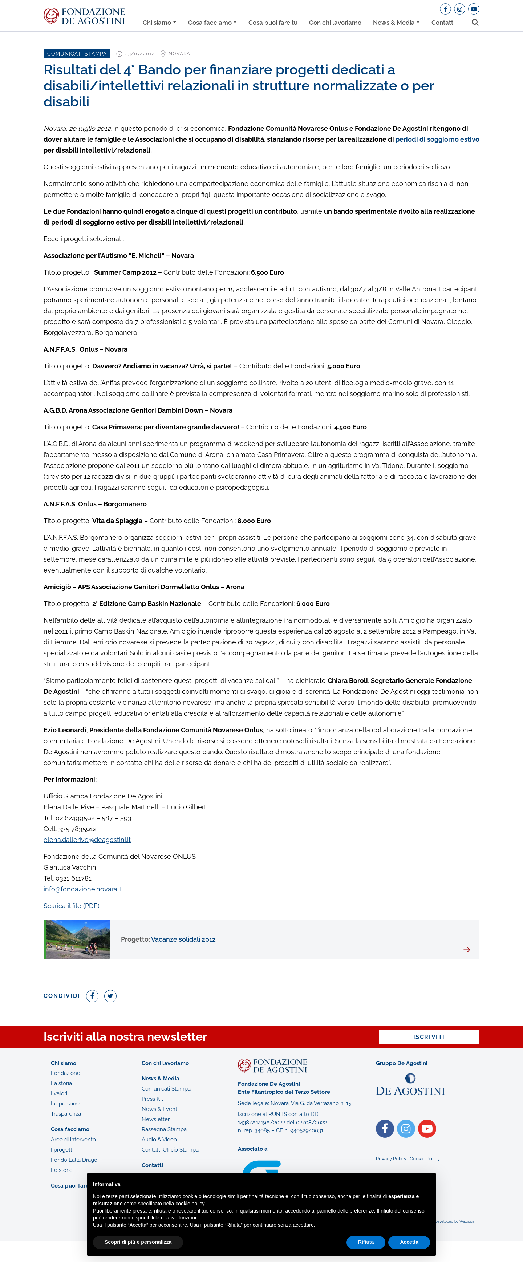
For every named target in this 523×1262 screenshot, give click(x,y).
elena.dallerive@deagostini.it (87, 840)
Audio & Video (159, 1139)
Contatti (443, 22)
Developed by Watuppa (454, 1221)
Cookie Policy (425, 1158)
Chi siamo (157, 22)
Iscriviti (429, 1037)
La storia (61, 1083)
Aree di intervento (73, 1139)
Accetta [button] (409, 1242)
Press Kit (152, 1099)
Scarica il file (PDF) (72, 906)
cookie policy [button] (189, 1203)
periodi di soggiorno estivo (437, 139)
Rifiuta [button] (366, 1242)
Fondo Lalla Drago (74, 1160)
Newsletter (156, 1119)
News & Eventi (160, 1109)
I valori (59, 1093)
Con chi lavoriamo (335, 22)
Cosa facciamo (210, 22)
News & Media (394, 22)
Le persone (65, 1103)
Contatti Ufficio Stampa (170, 1149)
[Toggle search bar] (472, 21)
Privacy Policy (391, 1158)
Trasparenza (66, 1114)
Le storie (62, 1170)
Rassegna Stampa (164, 1129)
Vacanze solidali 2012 (168, 939)
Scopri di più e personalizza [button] (138, 1242)
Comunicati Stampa (166, 1088)
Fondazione (65, 1073)
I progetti (62, 1149)
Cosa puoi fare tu (272, 22)
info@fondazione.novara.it (83, 889)
